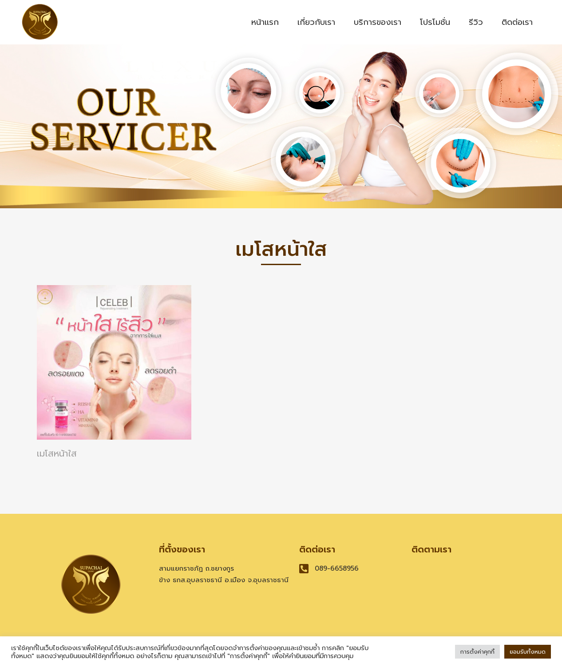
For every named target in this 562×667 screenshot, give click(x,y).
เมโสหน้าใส (57, 453)
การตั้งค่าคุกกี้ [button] (477, 651)
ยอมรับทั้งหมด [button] (528, 651)
